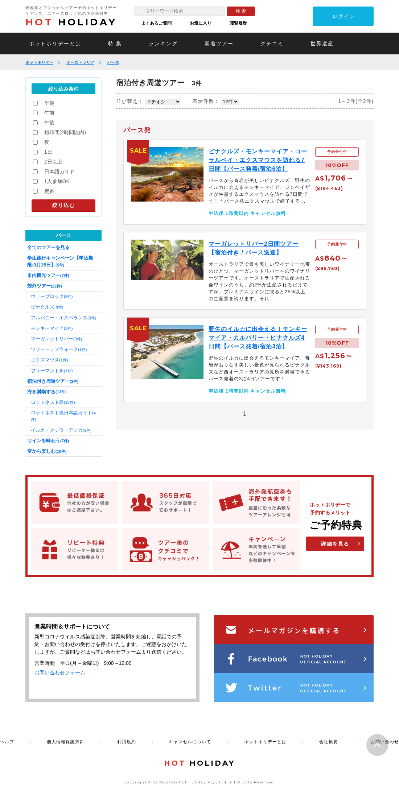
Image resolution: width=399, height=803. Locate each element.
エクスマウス (49, 360)
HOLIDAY (71, 22)
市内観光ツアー (48, 275)
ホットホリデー (39, 62)
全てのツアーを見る (48, 247)
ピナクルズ (47, 307)
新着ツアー (219, 43)
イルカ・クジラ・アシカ (61, 430)
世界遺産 (322, 43)
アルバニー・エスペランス (63, 317)
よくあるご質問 (156, 23)
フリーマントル (52, 370)
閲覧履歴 (238, 23)
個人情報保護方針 (66, 741)
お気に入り (200, 23)
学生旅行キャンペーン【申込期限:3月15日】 (60, 261)
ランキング (163, 43)
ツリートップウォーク (59, 349)
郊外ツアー (44, 286)
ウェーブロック (52, 296)
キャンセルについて (190, 741)
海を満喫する (47, 391)
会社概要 (328, 741)
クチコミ (272, 43)
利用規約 (126, 741)
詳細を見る (335, 544)
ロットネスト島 (53, 402)
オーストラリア (80, 62)
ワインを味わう (48, 440)
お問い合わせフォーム (59, 672)
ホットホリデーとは (55, 43)
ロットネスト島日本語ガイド (63, 416)
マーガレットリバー (56, 339)
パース (113, 62)
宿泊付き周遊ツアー (52, 381)
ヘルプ (7, 741)
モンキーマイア (52, 328)
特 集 (115, 43)
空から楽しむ (47, 451)
